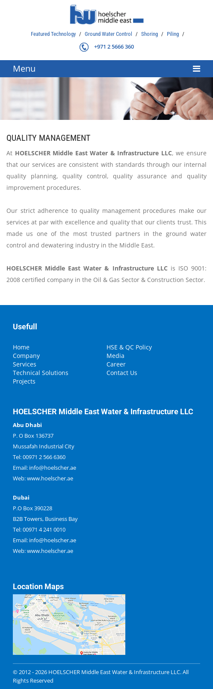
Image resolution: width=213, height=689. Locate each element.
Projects (24, 381)
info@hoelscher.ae (52, 467)
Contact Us (121, 373)
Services (24, 364)
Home (21, 347)
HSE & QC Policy (129, 347)
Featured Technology (54, 34)
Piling (173, 34)
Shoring (150, 34)
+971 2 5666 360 (114, 46)
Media (115, 356)
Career (116, 364)
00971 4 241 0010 (44, 529)
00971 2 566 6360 (44, 457)
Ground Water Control (109, 34)
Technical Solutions (40, 373)
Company (26, 356)
